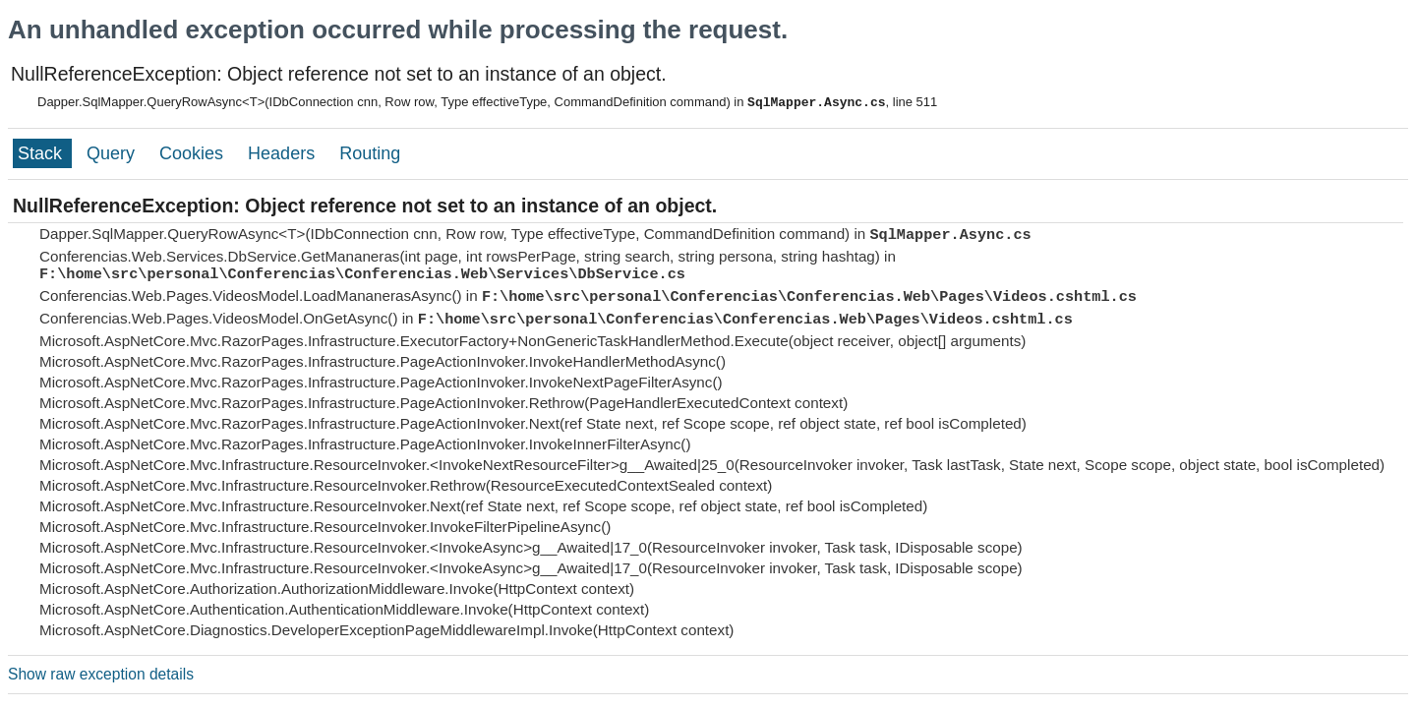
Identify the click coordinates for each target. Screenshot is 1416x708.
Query (113, 153)
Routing (369, 153)
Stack (42, 153)
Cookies (193, 153)
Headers (284, 153)
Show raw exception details (101, 674)
